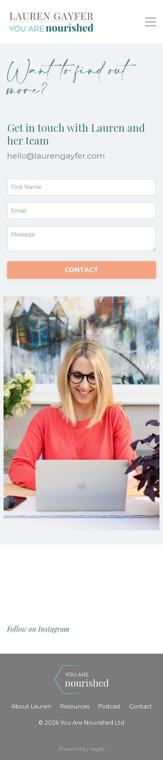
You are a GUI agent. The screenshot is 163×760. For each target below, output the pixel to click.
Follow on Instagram (38, 629)
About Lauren (31, 706)
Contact (140, 706)
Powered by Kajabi (82, 749)
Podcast (109, 706)
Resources (74, 706)
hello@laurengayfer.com (56, 156)
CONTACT (82, 270)
